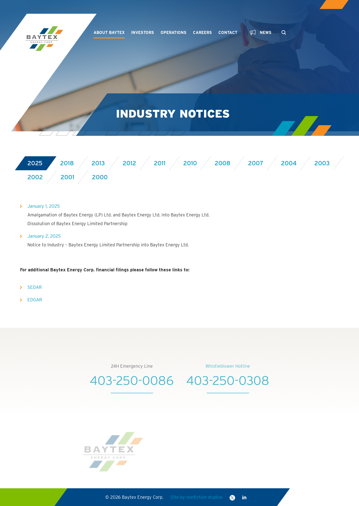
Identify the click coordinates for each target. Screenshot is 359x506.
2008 (222, 163)
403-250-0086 (132, 386)
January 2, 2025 (44, 236)
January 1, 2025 (43, 206)
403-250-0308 (227, 386)
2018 (67, 163)
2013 (98, 163)
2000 (100, 177)
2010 (190, 163)
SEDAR (34, 287)
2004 (289, 163)
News (260, 32)
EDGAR (34, 299)
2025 (34, 163)
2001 (67, 177)
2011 (160, 163)
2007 (255, 163)
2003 (322, 163)
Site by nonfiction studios (196, 497)
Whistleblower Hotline (227, 372)
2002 (35, 177)
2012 (129, 163)
